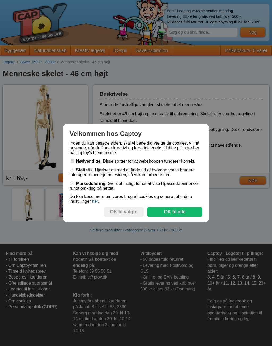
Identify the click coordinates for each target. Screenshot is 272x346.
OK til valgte (124, 211)
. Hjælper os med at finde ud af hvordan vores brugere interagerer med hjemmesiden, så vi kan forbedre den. (132, 172)
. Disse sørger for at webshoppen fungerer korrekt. (133, 161)
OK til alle (174, 211)
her (95, 201)
